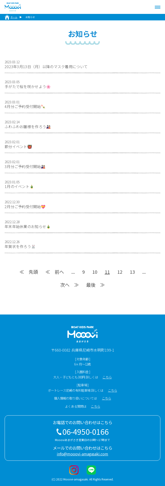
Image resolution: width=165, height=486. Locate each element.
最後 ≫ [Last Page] (95, 284)
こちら (107, 377)
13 (132, 271)
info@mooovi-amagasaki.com (82, 454)
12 (119, 271)
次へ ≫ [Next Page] (69, 284)
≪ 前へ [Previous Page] (54, 271)
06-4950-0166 (85, 431)
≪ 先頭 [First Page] (28, 271)
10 (94, 271)
